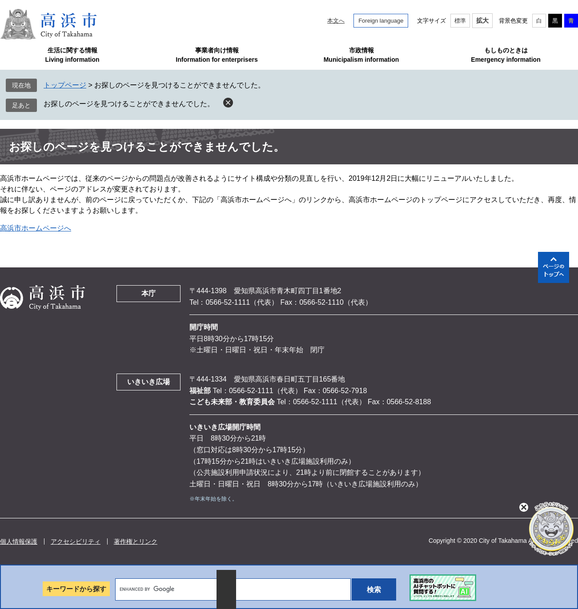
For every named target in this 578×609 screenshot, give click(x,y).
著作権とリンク (135, 541)
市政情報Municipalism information (361, 55)
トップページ (65, 85)
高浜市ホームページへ (35, 228)
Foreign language (380, 20)
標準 (460, 20)
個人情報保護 (18, 541)
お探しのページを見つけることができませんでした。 (129, 103)
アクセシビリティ (75, 541)
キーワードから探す (76, 589)
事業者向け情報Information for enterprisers (216, 55)
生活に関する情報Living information (72, 55)
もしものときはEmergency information (505, 55)
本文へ (336, 20)
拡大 (482, 20)
